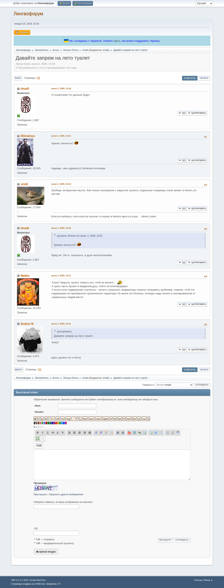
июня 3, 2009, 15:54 (61, 228)
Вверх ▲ (208, 580)
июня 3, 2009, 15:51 (61, 136)
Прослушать (40, 494)
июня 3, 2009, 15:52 (61, 184)
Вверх (18, 370)
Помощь (198, 580)
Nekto (25, 275)
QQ (181, 113)
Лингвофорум (28, 13)
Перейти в (148, 385)
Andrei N (27, 323)
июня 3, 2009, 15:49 (61, 88)
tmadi (106, 50)
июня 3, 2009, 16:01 (61, 324)
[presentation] (63, 518)
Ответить (190, 78)
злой (24, 184)
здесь (116, 40)
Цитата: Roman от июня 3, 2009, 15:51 (80, 235)
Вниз (18, 78)
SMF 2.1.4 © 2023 (19, 580)
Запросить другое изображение (66, 494)
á (34, 426)
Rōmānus (28, 136)
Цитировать (196, 113)
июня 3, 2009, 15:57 (61, 275)
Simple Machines (38, 580)
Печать (204, 78)
